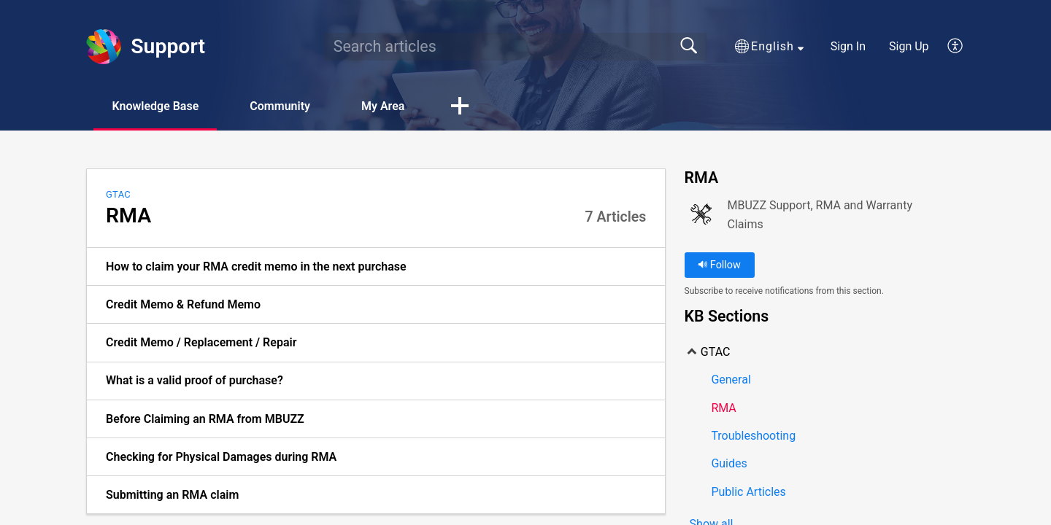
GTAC (118, 194)
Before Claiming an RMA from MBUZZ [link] (205, 419)
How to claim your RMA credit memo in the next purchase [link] (256, 266)
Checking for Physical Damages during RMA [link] (221, 457)
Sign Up (909, 46)
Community (280, 106)
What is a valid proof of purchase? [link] (194, 380)
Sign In (848, 46)
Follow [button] (719, 265)
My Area (382, 106)
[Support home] (103, 46)
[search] (515, 47)
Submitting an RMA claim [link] (172, 495)
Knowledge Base (155, 106)
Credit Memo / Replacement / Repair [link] (201, 342)
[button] (769, 47)
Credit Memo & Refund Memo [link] (183, 304)
